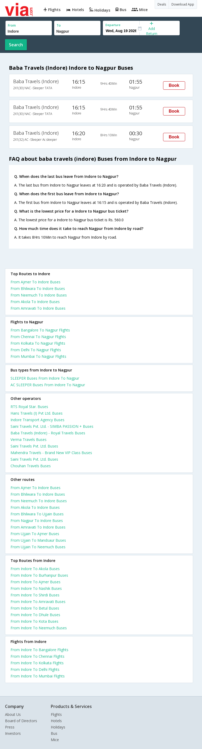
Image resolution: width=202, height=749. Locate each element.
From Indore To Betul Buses (35, 608)
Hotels (56, 720)
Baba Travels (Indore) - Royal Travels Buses (48, 432)
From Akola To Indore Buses (35, 301)
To (59, 25)
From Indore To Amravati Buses (38, 601)
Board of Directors (21, 720)
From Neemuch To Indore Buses (39, 295)
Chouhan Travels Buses (31, 465)
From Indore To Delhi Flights (35, 669)
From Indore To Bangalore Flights (39, 649)
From (12, 25)
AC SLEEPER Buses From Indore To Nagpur (48, 384)
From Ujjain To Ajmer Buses (35, 533)
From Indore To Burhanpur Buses (39, 575)
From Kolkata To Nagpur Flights (38, 343)
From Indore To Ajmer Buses (35, 581)
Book (174, 85)
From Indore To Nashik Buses (36, 588)
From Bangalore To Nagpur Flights (40, 330)
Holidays (58, 727)
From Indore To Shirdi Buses (35, 594)
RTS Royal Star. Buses (29, 406)
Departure (112, 25)
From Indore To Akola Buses (35, 568)
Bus (54, 733)
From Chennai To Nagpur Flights (38, 336)
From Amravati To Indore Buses (38, 308)
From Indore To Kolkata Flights (37, 662)
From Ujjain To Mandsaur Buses (38, 540)
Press (9, 727)
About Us (13, 714)
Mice (55, 739)
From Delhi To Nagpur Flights (36, 349)
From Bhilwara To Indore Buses (38, 288)
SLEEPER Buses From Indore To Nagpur (45, 378)
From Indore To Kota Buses (34, 621)
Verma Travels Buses (29, 439)
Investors (13, 733)
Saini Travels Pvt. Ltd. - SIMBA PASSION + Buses (52, 426)
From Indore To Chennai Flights (37, 656)
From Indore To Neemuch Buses (39, 627)
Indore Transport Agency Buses (37, 419)
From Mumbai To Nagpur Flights (38, 356)
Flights (56, 714)
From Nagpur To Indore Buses (37, 520)
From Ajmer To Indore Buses (35, 281)
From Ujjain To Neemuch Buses (38, 546)
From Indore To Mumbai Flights (38, 675)
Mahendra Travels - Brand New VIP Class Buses (51, 452)
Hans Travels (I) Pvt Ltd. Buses (37, 413)
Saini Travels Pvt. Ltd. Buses (34, 446)
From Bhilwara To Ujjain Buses (37, 513)
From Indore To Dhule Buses (35, 614)
